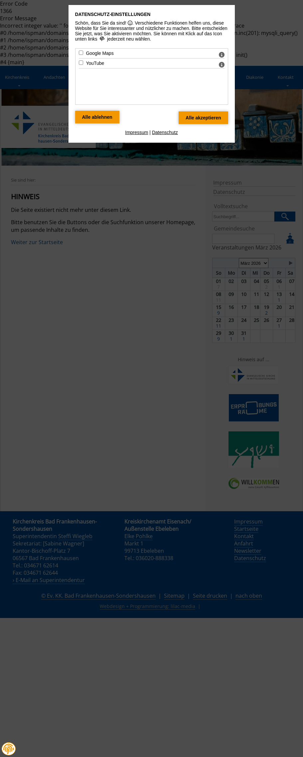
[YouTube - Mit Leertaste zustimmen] (81, 63)
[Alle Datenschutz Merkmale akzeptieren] (203, 117)
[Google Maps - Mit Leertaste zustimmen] (81, 53)
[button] (8, 749)
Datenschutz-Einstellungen (113, 14)
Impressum (136, 132)
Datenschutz (165, 132)
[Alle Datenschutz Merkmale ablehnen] (97, 117)
